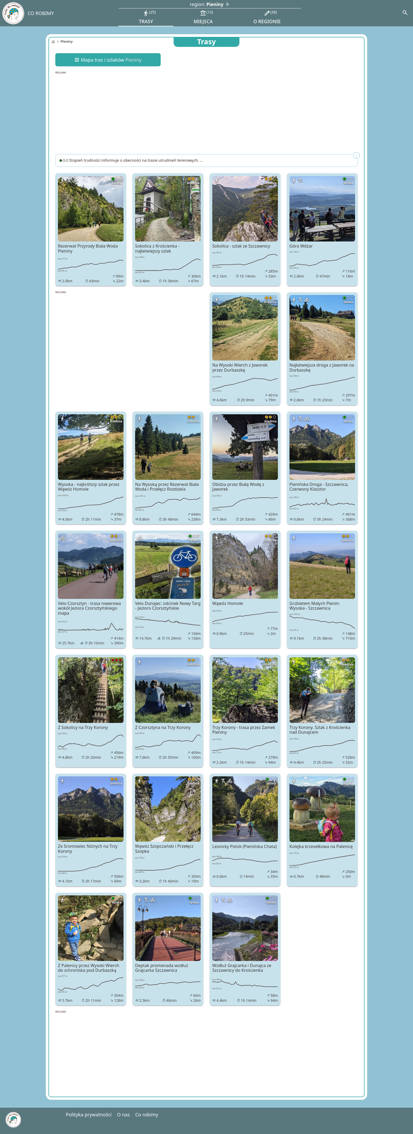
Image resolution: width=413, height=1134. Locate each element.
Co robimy (146, 1114)
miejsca (203, 16)
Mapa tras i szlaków (108, 60)
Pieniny (67, 41)
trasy (147, 16)
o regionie (267, 16)
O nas (123, 1114)
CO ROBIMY (41, 13)
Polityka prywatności (88, 1114)
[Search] (405, 13)
